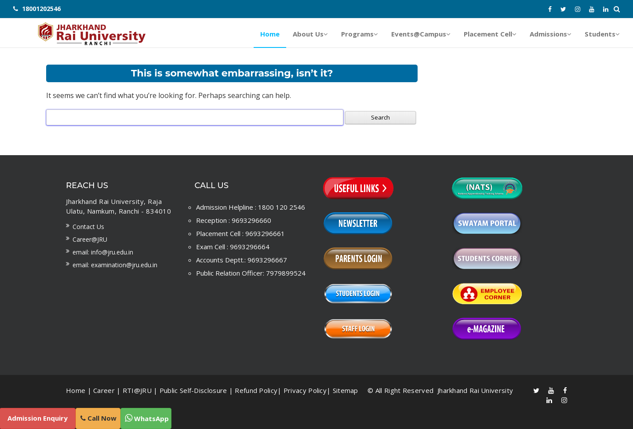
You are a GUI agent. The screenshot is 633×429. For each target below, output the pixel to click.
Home (75, 390)
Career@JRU (90, 239)
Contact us (88, 226)
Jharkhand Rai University (474, 390)
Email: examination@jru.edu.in (115, 265)
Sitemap (345, 390)
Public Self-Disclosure (193, 390)
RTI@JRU (137, 390)
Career (104, 390)
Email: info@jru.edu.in (103, 252)
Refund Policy (256, 390)
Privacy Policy (305, 390)
